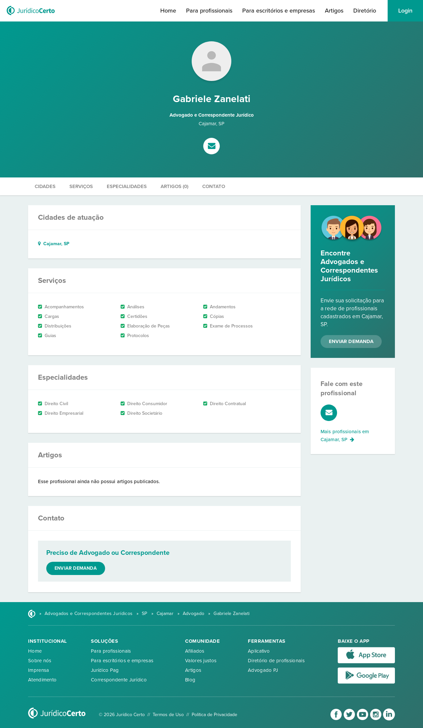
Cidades (45, 186)
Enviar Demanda (351, 341)
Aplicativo (259, 651)
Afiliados (195, 651)
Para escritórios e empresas (278, 10)
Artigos (334, 10)
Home (168, 10)
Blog (190, 680)
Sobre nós (40, 661)
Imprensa (38, 670)
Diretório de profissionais (276, 661)
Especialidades (127, 186)
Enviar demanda (76, 568)
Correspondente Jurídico (119, 680)
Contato (213, 186)
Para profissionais (209, 10)
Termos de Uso (168, 714)
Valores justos (200, 661)
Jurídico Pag (105, 670)
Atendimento (42, 680)
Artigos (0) (174, 186)
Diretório (364, 10)
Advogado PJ (263, 670)
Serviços (81, 186)
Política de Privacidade (214, 714)
